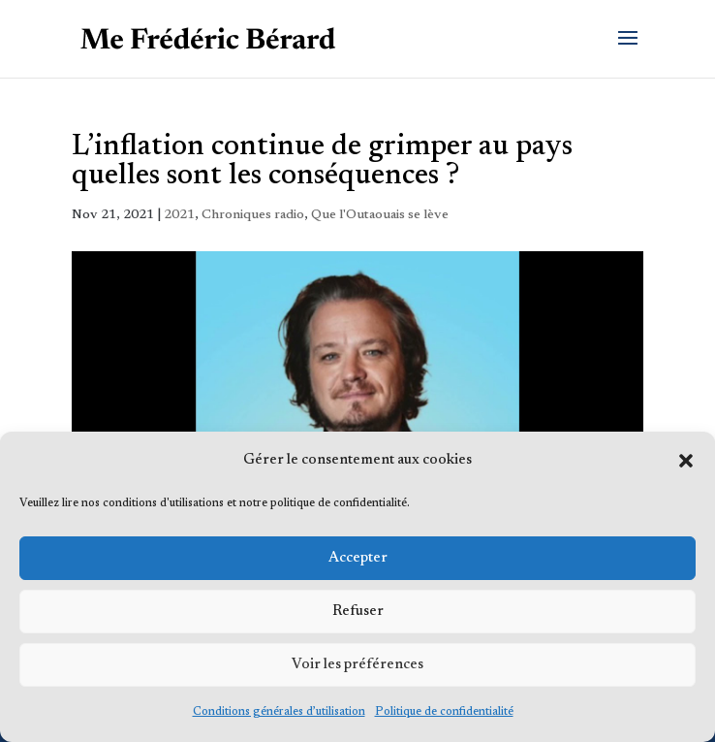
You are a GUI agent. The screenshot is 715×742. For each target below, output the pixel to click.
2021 (179, 215)
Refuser (358, 611)
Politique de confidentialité (444, 712)
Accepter (358, 558)
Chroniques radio (253, 215)
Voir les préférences (357, 665)
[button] (686, 460)
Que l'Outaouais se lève (380, 215)
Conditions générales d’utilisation (279, 712)
